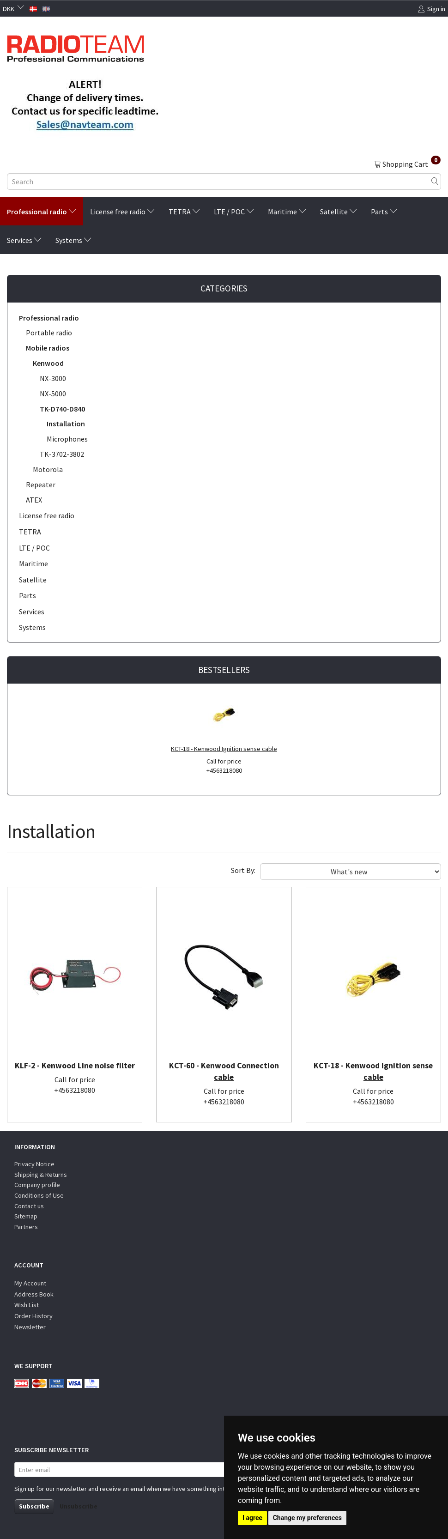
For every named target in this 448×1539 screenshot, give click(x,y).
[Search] (435, 181)
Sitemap (25, 1216)
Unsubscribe (78, 1506)
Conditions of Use (39, 1195)
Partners (26, 1227)
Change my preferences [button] (307, 1517)
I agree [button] (252, 1517)
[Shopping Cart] (407, 163)
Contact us (29, 1206)
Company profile (37, 1185)
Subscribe (34, 1506)
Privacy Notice (34, 1164)
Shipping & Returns (40, 1174)
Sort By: (243, 870)
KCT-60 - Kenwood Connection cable (224, 1072)
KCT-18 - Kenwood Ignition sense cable (224, 749)
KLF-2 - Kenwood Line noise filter (74, 1072)
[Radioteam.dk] (75, 46)
